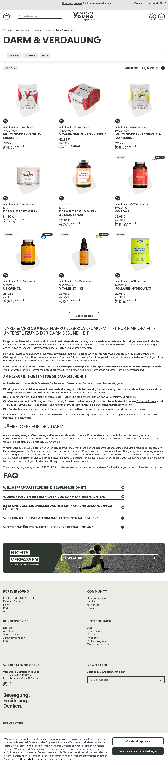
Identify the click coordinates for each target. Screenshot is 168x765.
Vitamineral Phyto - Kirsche (82, 134)
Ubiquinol (12, 288)
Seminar (91, 601)
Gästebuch (93, 604)
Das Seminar (91, 3)
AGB (90, 627)
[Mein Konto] (153, 17)
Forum (91, 608)
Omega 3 (122, 211)
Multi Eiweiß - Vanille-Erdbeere (22, 136)
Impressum (67, 759)
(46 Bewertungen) (27, 204)
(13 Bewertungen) (139, 127)
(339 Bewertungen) (140, 204)
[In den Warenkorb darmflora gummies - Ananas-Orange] (61, 198)
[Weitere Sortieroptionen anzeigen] (163, 68)
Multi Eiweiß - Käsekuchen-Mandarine (138, 136)
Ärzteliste (8, 631)
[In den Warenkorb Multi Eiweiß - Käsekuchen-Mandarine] (117, 121)
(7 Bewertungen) (83, 127)
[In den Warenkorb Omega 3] (117, 198)
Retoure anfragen (13, 722)
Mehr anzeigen (84, 315)
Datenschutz (94, 634)
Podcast (7, 608)
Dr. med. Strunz (12, 601)
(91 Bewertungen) (139, 281)
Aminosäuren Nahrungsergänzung (83, 414)
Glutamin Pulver (145, 401)
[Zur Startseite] (84, 16)
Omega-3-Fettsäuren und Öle (26, 457)
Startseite (7, 30)
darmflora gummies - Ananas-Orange (77, 213)
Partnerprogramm (97, 641)
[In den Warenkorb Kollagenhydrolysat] (117, 275)
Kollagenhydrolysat (133, 288)
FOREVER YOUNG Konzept (18, 598)
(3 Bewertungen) (27, 127)
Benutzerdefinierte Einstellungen (138, 751)
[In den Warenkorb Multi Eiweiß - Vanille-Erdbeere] (5, 121)
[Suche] (61, 16)
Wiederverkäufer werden (101, 644)
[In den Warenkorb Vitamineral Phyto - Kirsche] (61, 121)
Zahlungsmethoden (14, 637)
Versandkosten (11, 634)
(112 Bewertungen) (84, 281)
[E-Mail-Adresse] (109, 557)
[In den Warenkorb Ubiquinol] (5, 275)
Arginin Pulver (37, 392)
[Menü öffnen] (6, 16)
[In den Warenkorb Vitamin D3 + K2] (61, 275)
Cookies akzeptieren (138, 741)
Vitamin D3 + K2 (71, 288)
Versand (20, 146)
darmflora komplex (20, 211)
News (6, 604)
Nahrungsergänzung (23, 30)
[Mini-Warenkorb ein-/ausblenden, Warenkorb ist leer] (161, 17)
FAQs (6, 641)
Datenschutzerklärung (32, 759)
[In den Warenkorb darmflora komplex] (5, 198)
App (5, 611)
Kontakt (7, 627)
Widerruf (92, 637)
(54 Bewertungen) (27, 281)
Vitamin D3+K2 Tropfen (86, 451)
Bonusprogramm (96, 598)
